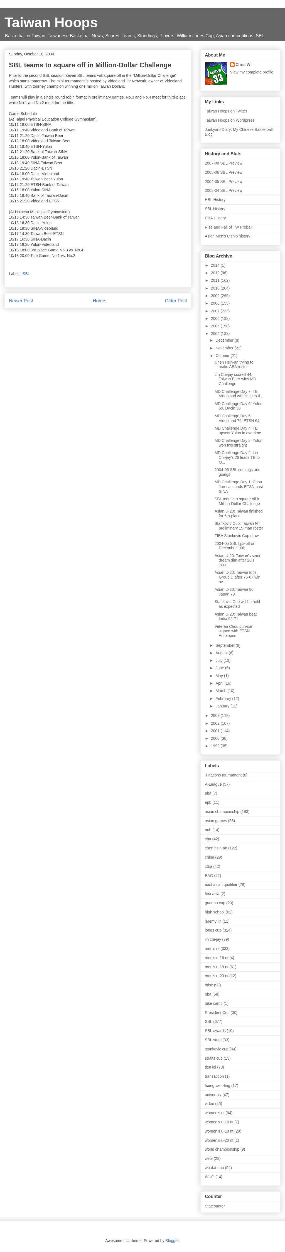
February (223, 698)
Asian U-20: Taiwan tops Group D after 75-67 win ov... (237, 577)
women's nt (214, 1113)
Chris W (243, 64)
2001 (216, 731)
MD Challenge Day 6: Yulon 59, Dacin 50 (238, 406)
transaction (214, 1076)
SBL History (215, 209)
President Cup (217, 1012)
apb (208, 802)
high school (215, 912)
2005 (216, 326)
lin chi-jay (213, 939)
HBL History (215, 199)
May (219, 675)
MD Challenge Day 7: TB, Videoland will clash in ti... (239, 393)
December (224, 340)
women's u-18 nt (219, 1131)
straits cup (214, 1058)
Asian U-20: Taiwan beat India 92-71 (236, 616)
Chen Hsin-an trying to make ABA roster (234, 364)
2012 (216, 273)
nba (208, 994)
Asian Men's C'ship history (227, 236)
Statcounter (215, 1206)
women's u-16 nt (219, 1122)
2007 (216, 311)
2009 (216, 295)
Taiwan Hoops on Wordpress (230, 120)
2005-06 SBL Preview (223, 172)
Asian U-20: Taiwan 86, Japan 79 (235, 591)
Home (99, 300)
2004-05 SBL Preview (223, 181)
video (209, 1103)
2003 (216, 715)
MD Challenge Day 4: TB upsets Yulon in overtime (238, 430)
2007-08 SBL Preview (223, 163)
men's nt (212, 948)
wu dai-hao (214, 1167)
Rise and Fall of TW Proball (228, 227)
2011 (216, 280)
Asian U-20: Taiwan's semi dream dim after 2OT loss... (237, 560)
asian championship (222, 811)
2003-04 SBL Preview (223, 190)
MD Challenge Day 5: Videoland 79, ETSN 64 (237, 418)
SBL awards (215, 1030)
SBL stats (213, 1040)
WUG (209, 1177)
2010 (216, 288)
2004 (216, 333)
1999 (216, 746)
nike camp (214, 1003)
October (222, 355)
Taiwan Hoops (51, 22)
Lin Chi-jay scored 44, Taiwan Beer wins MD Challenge (235, 379)
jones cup (213, 930)
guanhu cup (215, 903)
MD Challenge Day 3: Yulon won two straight (238, 442)
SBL (26, 273)
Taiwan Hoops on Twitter (226, 111)
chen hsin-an (216, 848)
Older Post (176, 300)
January (222, 706)
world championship (222, 1149)
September (225, 645)
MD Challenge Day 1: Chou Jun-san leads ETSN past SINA (239, 487)
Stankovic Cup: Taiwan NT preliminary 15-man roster (239, 525)
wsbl (209, 1158)
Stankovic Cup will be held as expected (237, 604)
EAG (209, 875)
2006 (216, 318)
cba (208, 839)
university (213, 1094)
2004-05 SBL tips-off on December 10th (235, 545)
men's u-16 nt (216, 957)
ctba (208, 866)
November (224, 348)
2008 (216, 303)
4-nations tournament (223, 775)
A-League (213, 784)
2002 (216, 723)
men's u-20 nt (216, 976)
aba (208, 793)
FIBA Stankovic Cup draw (237, 535)
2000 (216, 738)
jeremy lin (213, 921)
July (219, 660)
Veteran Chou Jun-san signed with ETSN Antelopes (234, 631)
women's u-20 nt (219, 1140)
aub (208, 830)
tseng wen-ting (217, 1085)
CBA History (215, 218)
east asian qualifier (221, 884)
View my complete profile (251, 72)
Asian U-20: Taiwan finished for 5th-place (239, 513)
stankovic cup (217, 1049)
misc (209, 985)
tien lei (210, 1067)
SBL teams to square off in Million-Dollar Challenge (237, 501)
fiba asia (212, 893)
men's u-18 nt (216, 967)
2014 (216, 265)
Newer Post (21, 300)
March (221, 691)
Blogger (171, 1240)
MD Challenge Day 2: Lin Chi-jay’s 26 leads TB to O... (237, 457)
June (220, 668)
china (209, 857)
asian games (216, 821)
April (219, 683)
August (222, 653)
